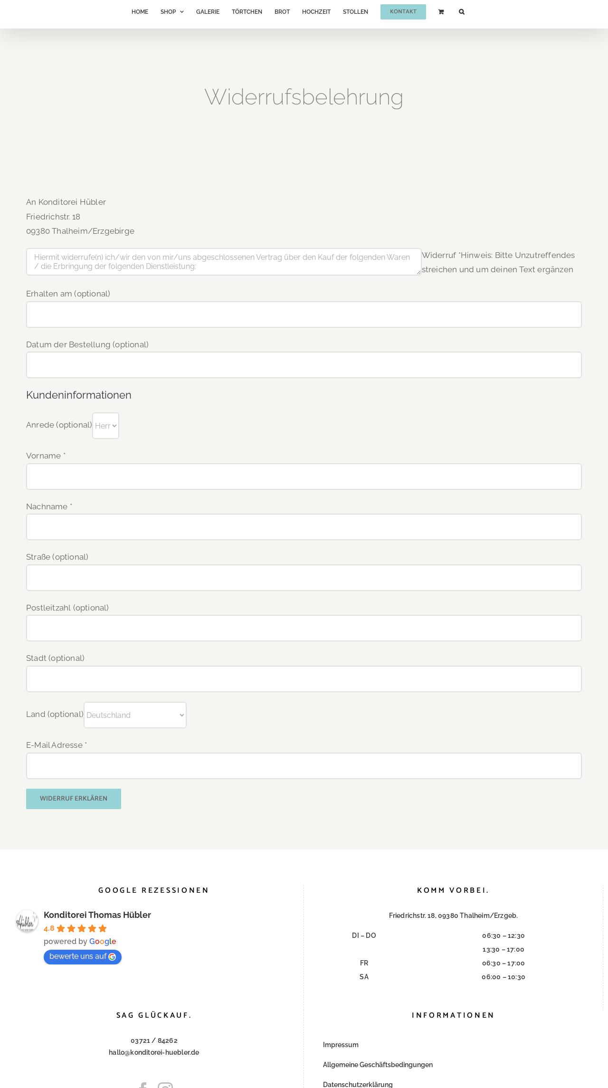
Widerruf (441, 255)
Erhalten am (68, 293)
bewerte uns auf (82, 956)
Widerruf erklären (73, 798)
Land (55, 714)
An (31, 202)
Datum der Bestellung (87, 344)
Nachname (49, 506)
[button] (461, 12)
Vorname (46, 455)
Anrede (59, 425)
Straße (57, 557)
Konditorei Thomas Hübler (97, 915)
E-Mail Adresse (56, 745)
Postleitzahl (67, 607)
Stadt (55, 658)
